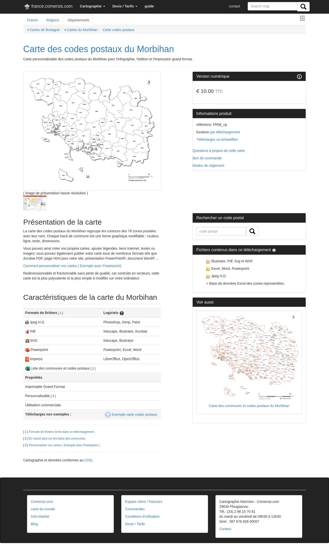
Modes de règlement (208, 166)
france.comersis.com (48, 7)
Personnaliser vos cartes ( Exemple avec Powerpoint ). (65, 445)
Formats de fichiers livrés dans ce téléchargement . (62, 432)
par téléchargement (224, 132)
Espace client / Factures (143, 502)
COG (88, 460)
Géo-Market (40, 516)
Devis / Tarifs (135, 524)
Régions (52, 20)
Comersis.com (42, 502)
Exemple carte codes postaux (131, 414)
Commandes (135, 509)
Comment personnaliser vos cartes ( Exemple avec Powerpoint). (72, 266)
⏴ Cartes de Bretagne (43, 30)
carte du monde (43, 509)
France (32, 20)
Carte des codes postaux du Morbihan (98, 49)
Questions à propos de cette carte (219, 151)
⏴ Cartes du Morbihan (80, 30)
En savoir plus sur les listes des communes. (57, 438)
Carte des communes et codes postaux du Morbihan (249, 406)
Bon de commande (207, 158)
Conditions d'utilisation (142, 516)
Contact (225, 529)
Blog (34, 524)
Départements (78, 20)
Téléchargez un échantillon (217, 139)
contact (234, 6)
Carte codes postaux (118, 30)
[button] (92, 6)
